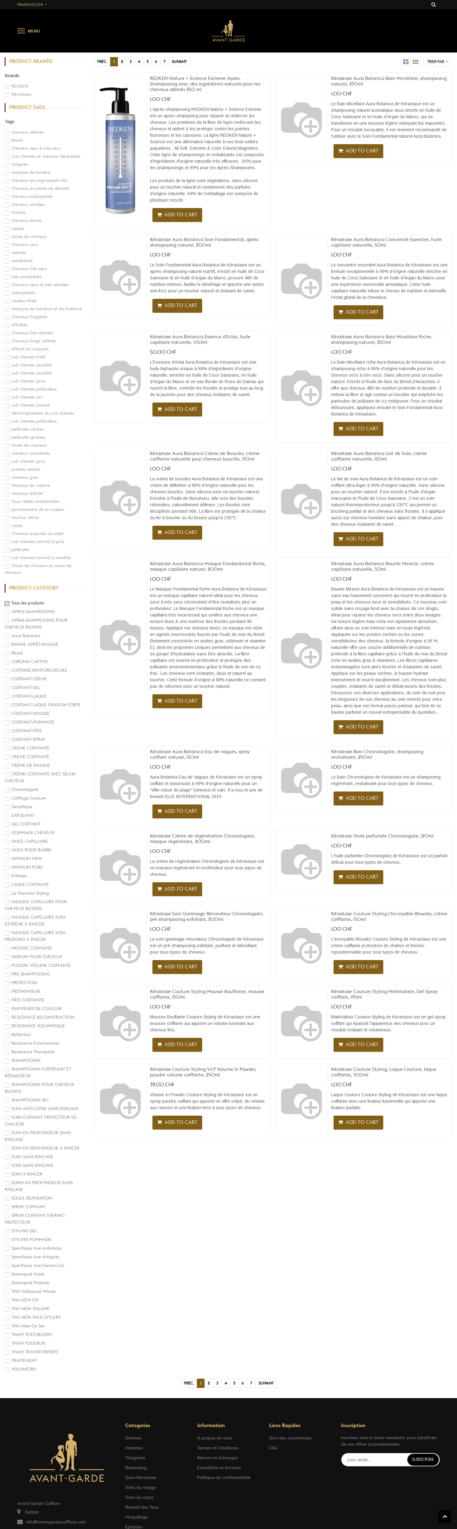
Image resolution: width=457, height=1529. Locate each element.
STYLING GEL (24, 1231)
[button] (437, 61)
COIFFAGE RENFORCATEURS (39, 670)
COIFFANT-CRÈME (29, 679)
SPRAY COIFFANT (28, 1207)
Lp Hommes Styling (30, 893)
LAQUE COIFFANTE (30, 885)
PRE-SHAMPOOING (30, 974)
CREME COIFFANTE (30, 748)
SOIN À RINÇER (27, 1174)
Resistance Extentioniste (35, 1043)
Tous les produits (27, 603)
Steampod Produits (30, 1283)
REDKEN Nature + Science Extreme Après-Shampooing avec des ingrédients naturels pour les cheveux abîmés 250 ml (205, 84)
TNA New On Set (28, 1326)
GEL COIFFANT (25, 824)
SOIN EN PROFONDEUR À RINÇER (45, 1148)
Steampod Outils (27, 1274)
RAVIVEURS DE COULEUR (36, 1009)
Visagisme (135, 1458)
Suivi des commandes (290, 1438)
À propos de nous (214, 1438)
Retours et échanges (217, 1458)
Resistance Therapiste (33, 1052)
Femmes (133, 1438)
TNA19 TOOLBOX (28, 1343)
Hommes (134, 1448)
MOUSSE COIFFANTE (31, 948)
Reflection (21, 1035)
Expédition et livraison (219, 1468)
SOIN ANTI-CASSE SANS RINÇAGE (45, 1109)
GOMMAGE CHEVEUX (32, 833)
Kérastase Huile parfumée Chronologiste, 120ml (382, 836)
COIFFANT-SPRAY (28, 739)
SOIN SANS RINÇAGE (32, 1165)
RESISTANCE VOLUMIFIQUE (38, 1026)
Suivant (179, 62)
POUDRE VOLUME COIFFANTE (41, 965)
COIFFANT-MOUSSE (30, 714)
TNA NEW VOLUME (30, 1309)
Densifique (21, 807)
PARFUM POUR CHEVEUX (36, 957)
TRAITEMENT (24, 1361)
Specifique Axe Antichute (36, 1248)
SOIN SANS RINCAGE (32, 1157)
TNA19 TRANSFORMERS (34, 1352)
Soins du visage (140, 1487)
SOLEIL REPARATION (31, 1198)
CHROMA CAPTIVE (29, 662)
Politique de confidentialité (223, 1478)
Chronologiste (25, 789)
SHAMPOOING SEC (30, 1100)
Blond (17, 653)
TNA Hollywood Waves (33, 1291)
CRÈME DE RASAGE (30, 765)
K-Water (19, 876)
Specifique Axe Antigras (35, 1257)
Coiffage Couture (28, 798)
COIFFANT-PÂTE (26, 731)
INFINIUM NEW (26, 859)
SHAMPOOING (25, 1061)
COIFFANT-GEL (25, 688)
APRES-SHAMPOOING (33, 612)
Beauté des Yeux (142, 1507)
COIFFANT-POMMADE (33, 722)
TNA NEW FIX (25, 1300)
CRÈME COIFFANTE (30, 757)
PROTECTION (24, 983)
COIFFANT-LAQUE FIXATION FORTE (46, 705)
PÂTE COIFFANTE (27, 1000)
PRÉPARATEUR (25, 991)
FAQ (273, 1448)
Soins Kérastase (140, 1478)
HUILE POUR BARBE (31, 850)
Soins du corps (139, 1497)
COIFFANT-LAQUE (29, 696)
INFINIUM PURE (27, 867)
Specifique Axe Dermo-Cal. (38, 1266)
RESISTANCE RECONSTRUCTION (43, 1017)
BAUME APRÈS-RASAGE (34, 644)
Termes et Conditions (217, 1448)
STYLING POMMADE (31, 1240)
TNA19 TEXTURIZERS (31, 1335)
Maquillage (136, 1517)
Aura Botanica (25, 636)
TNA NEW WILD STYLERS (36, 1317)
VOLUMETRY (23, 1369)
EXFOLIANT (22, 815)
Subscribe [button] (423, 1459)
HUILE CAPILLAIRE (29, 841)
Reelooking (136, 1468)
